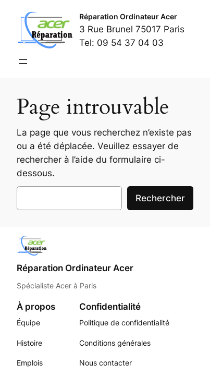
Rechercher (160, 198)
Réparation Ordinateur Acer (128, 16)
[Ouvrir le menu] (23, 61)
